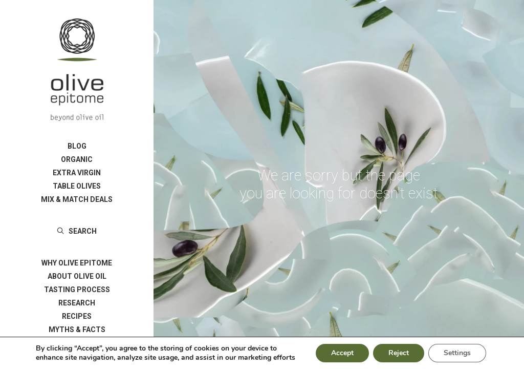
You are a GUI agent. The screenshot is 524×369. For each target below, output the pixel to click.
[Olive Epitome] (77, 69)
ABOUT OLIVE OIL (77, 276)
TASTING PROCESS (77, 289)
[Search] (77, 231)
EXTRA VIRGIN (77, 173)
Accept (340, 350)
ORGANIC (77, 159)
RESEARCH (76, 303)
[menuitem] (77, 146)
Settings (457, 350)
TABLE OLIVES (77, 186)
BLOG (77, 146)
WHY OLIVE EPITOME (76, 263)
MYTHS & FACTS (77, 329)
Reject (397, 350)
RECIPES (77, 316)
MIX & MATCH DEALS (77, 199)
